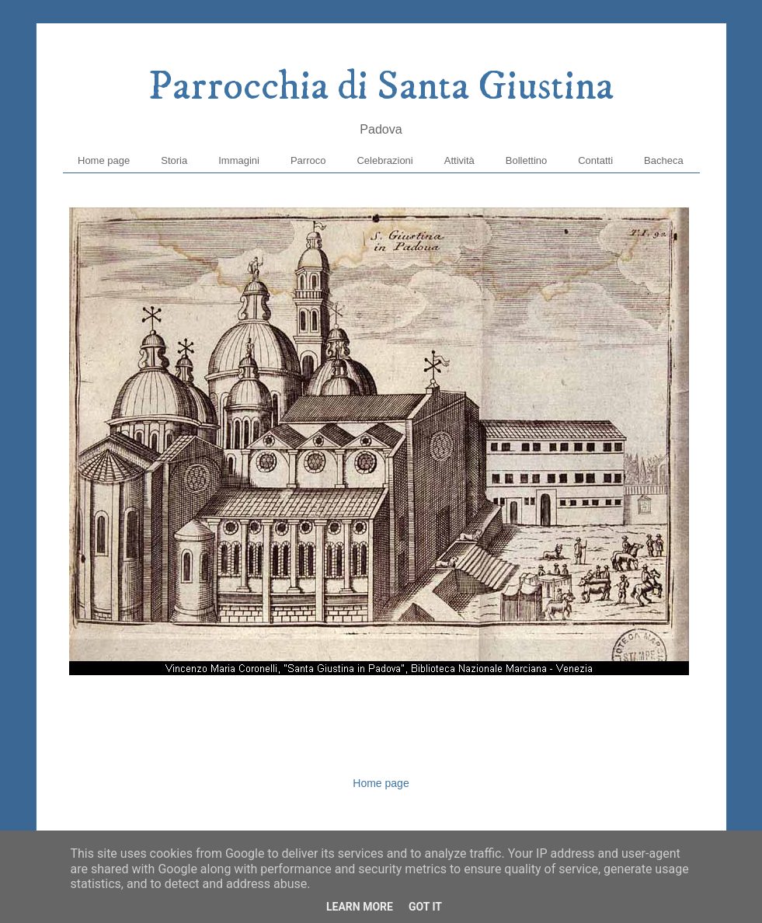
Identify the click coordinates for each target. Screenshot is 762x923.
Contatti (595, 160)
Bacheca (664, 160)
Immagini (238, 160)
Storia (174, 160)
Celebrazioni (384, 160)
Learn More (359, 906)
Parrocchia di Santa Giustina (381, 87)
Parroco (308, 160)
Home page (104, 160)
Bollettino (526, 160)
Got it (425, 906)
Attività (459, 160)
